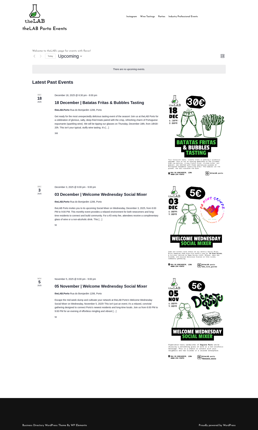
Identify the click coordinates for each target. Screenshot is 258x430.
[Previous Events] (34, 56)
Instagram (131, 16)
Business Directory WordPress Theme (44, 425)
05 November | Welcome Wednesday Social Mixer (101, 286)
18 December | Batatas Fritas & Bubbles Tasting (99, 102)
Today (50, 56)
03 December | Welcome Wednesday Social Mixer (101, 194)
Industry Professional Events (183, 16)
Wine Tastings (147, 16)
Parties (161, 16)
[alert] (129, 69)
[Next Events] (41, 56)
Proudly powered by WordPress (217, 425)
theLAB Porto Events (44, 29)
